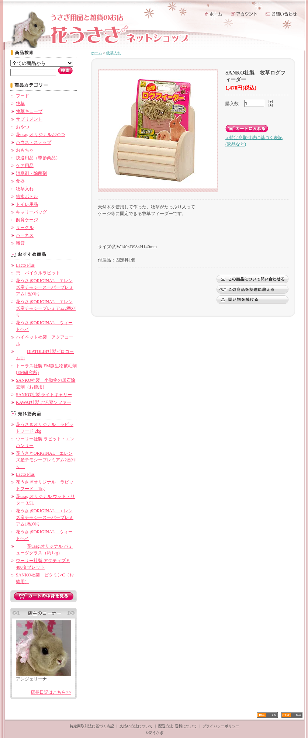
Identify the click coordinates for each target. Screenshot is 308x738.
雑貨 (20, 243)
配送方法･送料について (177, 726)
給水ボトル (27, 196)
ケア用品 (25, 165)
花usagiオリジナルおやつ (40, 134)
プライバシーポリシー (221, 726)
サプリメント (29, 119)
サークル (25, 227)
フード (22, 95)
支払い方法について (136, 726)
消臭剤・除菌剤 (31, 173)
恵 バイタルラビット (38, 273)
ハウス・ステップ (33, 142)
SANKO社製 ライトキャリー (44, 394)
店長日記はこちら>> (51, 692)
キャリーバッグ (31, 212)
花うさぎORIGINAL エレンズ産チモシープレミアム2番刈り (46, 308)
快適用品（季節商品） (38, 157)
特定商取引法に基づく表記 (92, 726)
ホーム (96, 53)
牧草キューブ (29, 111)
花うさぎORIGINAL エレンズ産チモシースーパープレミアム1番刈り (44, 287)
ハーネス (25, 235)
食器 (20, 181)
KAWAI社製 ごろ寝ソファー (43, 402)
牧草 (20, 103)
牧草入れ (25, 188)
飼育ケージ (27, 219)
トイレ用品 (27, 204)
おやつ (22, 126)
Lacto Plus (25, 265)
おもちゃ (25, 150)
